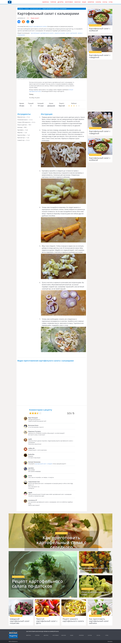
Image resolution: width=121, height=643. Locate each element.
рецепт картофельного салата (38, 26)
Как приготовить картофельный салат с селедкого (61, 542)
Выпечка (46, 2)
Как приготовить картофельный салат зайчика (99, 621)
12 (28, 18)
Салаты (98, 2)
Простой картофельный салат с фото (46, 621)
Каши (84, 2)
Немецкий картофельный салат (95, 593)
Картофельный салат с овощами (93, 569)
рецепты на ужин (60, 33)
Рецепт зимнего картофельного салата (73, 620)
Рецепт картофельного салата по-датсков (37, 583)
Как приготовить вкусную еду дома (10, 1)
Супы (111, 2)
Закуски (77, 2)
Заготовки (69, 2)
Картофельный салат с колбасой (99, 29)
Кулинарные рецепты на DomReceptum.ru (13, 634)
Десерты (60, 2)
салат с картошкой (71, 33)
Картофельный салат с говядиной (99, 56)
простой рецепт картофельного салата (42, 33)
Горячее (53, 2)
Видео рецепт (35, 18)
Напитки (91, 2)
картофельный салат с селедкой (43, 463)
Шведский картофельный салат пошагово (19, 621)
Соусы (104, 2)
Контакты (110, 641)
